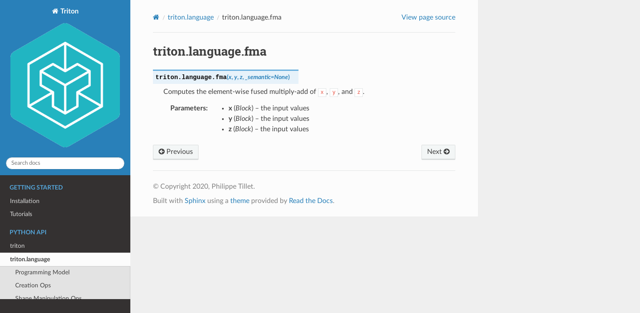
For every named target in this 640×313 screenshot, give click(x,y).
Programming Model (42, 272)
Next (438, 151)
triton (17, 246)
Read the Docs (311, 200)
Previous (176, 151)
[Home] (156, 17)
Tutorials (21, 214)
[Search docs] (65, 163)
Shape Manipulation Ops (48, 298)
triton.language (30, 259)
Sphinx (195, 200)
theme (239, 200)
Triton (65, 79)
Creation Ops (33, 285)
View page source (428, 17)
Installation (25, 201)
